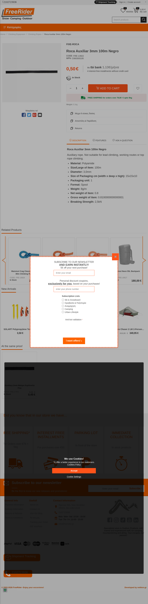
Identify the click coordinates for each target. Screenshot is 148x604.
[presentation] (74, 327)
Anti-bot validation (73, 319)
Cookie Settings (74, 477)
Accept (74, 471)
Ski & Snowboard (72, 300)
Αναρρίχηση (70, 306)
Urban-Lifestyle (71, 312)
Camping (69, 309)
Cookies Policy (74, 464)
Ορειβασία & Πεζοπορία (75, 303)
